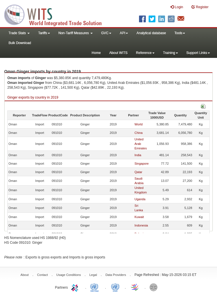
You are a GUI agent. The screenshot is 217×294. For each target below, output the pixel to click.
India (137, 155)
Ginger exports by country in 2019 (32, 97)
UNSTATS (115, 287)
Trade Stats (19, 33)
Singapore (141, 163)
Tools (179, 33)
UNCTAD (95, 287)
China (138, 132)
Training (170, 53)
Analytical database (151, 33)
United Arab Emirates (140, 144)
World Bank (154, 287)
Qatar (138, 172)
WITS (56, 14)
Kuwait (139, 217)
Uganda (140, 199)
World (138, 124)
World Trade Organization (135, 287)
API (124, 33)
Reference (145, 53)
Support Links (198, 53)
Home (96, 53)
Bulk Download (19, 43)
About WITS (118, 53)
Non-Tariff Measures (75, 33)
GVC (106, 33)
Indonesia (141, 225)
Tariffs (44, 33)
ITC (75, 287)
